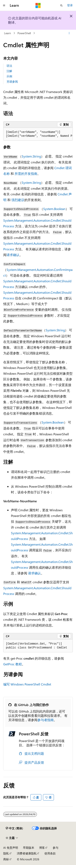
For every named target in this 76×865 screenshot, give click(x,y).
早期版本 (28, 848)
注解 (9, 71)
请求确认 (12, 255)
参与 (55, 848)
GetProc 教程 (12, 664)
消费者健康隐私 (27, 853)
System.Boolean (54, 209)
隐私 (6, 853)
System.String (31, 156)
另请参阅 (12, 81)
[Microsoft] (38, 5)
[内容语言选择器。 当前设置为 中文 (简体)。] (14, 828)
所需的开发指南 (26, 173)
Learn (7, 33)
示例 (9, 76)
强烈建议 (17, 200)
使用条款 (50, 853)
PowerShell (24, 33)
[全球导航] (4, 5)
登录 (70, 5)
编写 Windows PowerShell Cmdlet (27, 684)
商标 (6, 859)
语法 (9, 66)
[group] (38, 134)
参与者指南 (45, 720)
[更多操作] (69, 33)
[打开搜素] (61, 5)
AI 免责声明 (10, 848)
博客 (42, 848)
